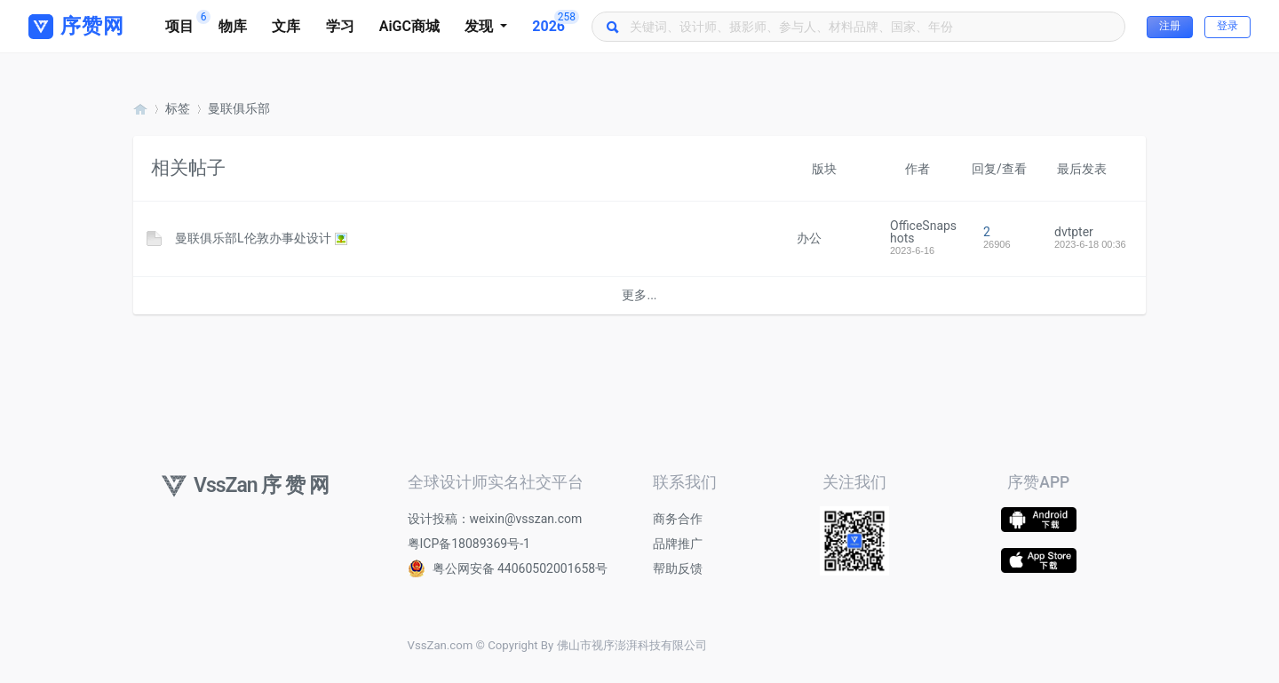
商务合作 (678, 519)
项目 (185, 22)
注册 (1169, 26)
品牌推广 (678, 543)
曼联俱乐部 (239, 108)
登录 (1227, 26)
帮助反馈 (678, 568)
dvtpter (1073, 232)
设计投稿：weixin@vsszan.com (495, 519)
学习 (340, 26)
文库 (286, 26)
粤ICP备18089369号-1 (469, 543)
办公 (809, 238)
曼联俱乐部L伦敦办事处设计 (253, 238)
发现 (481, 26)
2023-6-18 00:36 (1090, 244)
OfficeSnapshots (923, 231)
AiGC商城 (409, 26)
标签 (177, 108)
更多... (639, 295)
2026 (554, 22)
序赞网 (140, 109)
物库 (232, 26)
